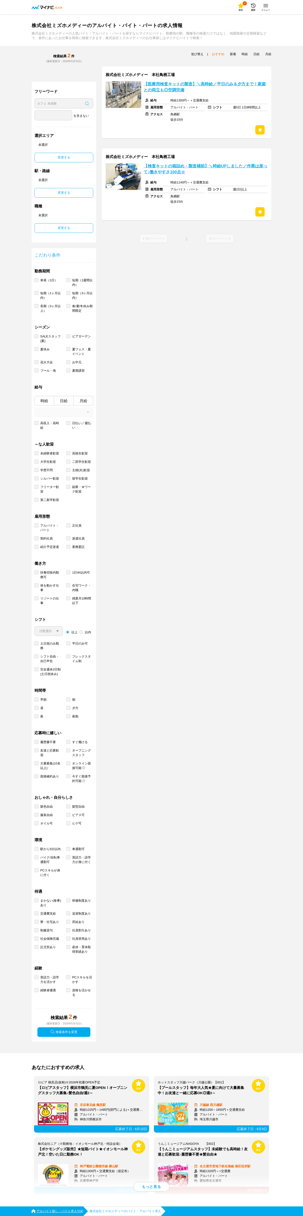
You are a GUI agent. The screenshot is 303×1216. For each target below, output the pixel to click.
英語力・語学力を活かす (49, 979)
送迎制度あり (81, 913)
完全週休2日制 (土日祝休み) (50, 672)
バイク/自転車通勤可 (50, 860)
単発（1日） (49, 280)
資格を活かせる (81, 992)
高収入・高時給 (49, 425)
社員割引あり (81, 930)
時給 (44, 401)
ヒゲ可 (77, 823)
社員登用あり (81, 938)
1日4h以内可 (81, 572)
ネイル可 (46, 823)
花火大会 (46, 362)
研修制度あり (81, 900)
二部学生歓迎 (81, 462)
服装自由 (46, 815)
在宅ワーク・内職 (81, 588)
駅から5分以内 (50, 849)
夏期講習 (78, 370)
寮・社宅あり (49, 922)
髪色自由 (46, 806)
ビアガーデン (81, 336)
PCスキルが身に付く (50, 873)
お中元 (77, 362)
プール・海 (48, 370)
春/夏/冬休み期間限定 (82, 308)
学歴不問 (46, 470)
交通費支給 (48, 913)
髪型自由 (78, 806)
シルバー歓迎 (49, 478)
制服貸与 (46, 930)
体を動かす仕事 (49, 588)
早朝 (43, 699)
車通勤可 (78, 849)
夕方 (75, 708)
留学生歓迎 (80, 478)
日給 (64, 401)
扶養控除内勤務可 (49, 575)
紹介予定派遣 (49, 547)
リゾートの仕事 (49, 601)
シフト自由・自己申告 (49, 659)
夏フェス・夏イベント (81, 351)
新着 (233, 54)
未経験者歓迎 (49, 453)
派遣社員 (78, 538)
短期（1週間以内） (82, 282)
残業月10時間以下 (81, 601)
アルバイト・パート (49, 528)
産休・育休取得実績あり (81, 949)
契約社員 (46, 538)
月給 (83, 401)
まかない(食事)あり (50, 903)
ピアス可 (78, 815)
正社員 (77, 525)
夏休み (45, 349)
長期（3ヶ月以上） (50, 308)
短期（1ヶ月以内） (50, 295)
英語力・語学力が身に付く (81, 860)
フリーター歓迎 (49, 489)
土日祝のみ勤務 (49, 646)
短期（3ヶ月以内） (82, 295)
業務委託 (78, 547)
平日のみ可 (80, 643)
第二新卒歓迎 (49, 500)
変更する (64, 157)
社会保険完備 (49, 938)
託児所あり (48, 947)
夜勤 (75, 716)
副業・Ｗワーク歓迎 (81, 489)
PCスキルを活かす (82, 979)
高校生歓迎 (80, 453)
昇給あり (78, 922)
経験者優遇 (48, 990)
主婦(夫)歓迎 (81, 470)
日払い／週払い (81, 425)
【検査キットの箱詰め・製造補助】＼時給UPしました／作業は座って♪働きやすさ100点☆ (205, 169)
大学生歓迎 (48, 462)
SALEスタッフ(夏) (50, 339)
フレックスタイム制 (81, 659)
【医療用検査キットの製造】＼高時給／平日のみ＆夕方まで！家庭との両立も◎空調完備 (205, 87)
